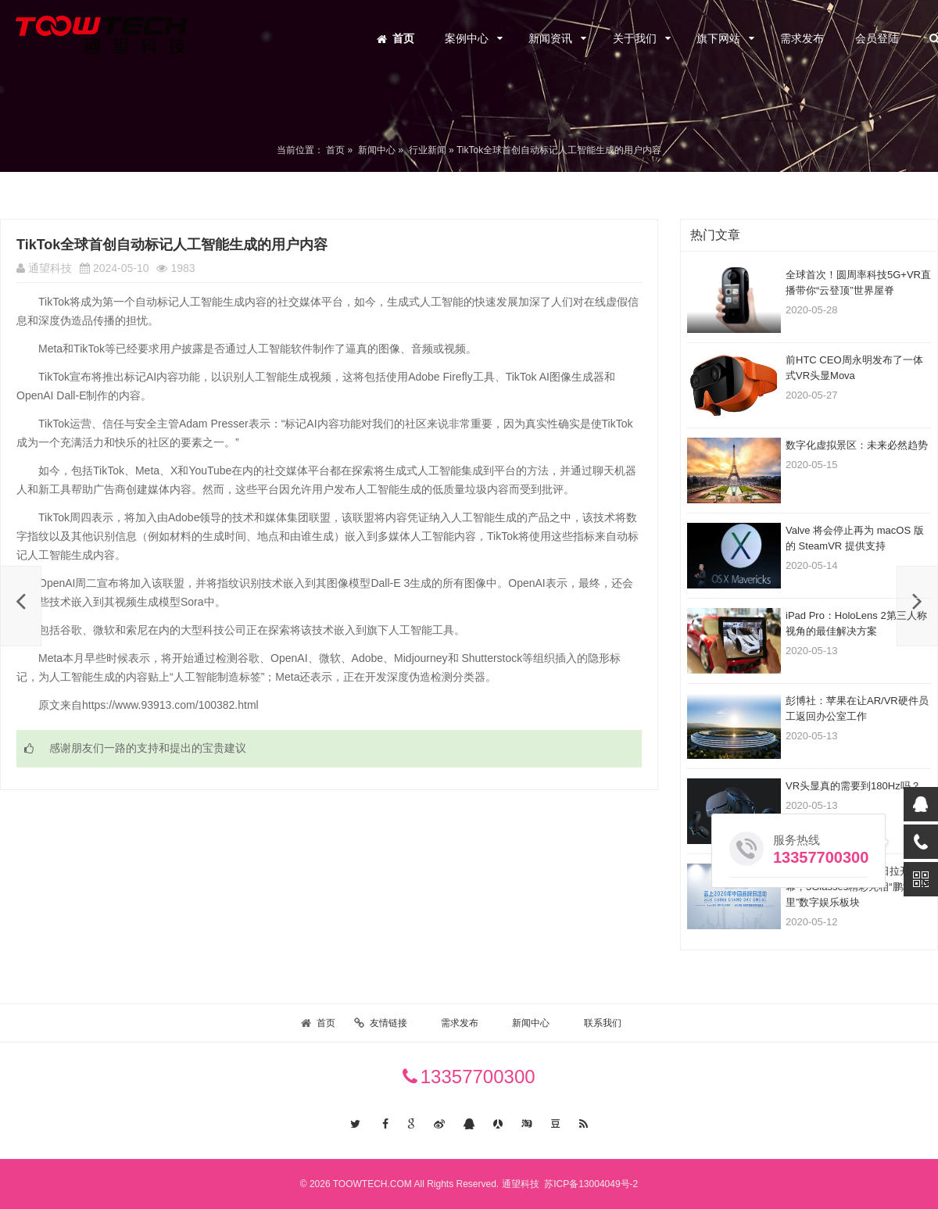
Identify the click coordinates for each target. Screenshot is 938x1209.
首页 (403, 38)
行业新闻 (427, 150)
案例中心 (467, 38)
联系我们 (602, 1023)
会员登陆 (877, 38)
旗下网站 (718, 38)
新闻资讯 (550, 38)
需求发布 (802, 38)
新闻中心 (377, 150)
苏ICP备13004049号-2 (590, 1184)
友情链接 (388, 1023)
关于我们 (635, 38)
